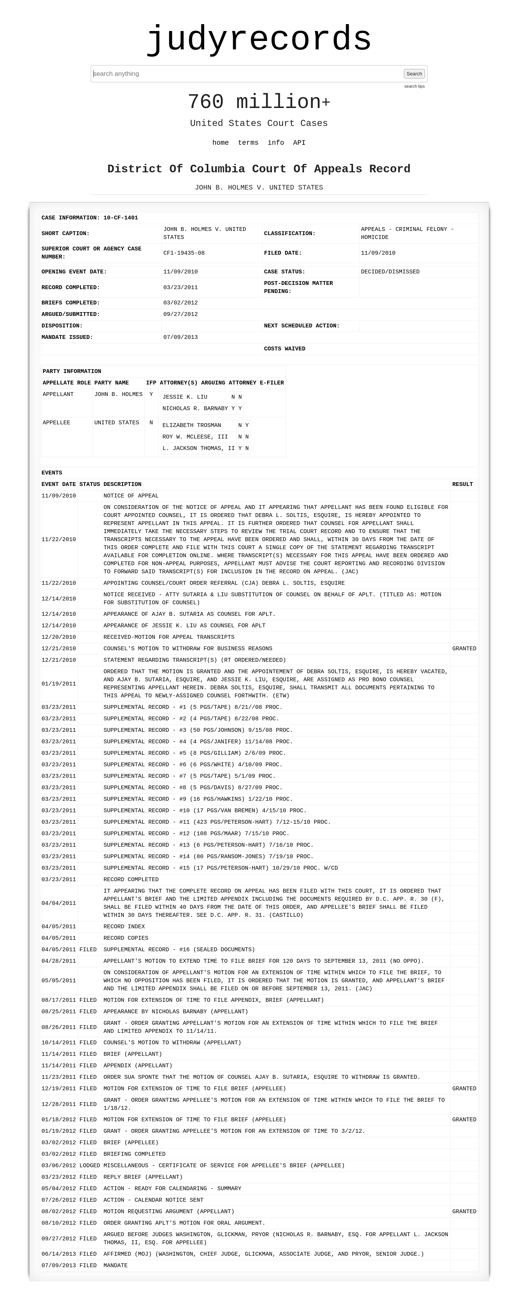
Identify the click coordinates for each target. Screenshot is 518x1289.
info (276, 143)
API (299, 143)
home (220, 143)
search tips (414, 86)
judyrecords (259, 40)
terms (248, 143)
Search (414, 74)
